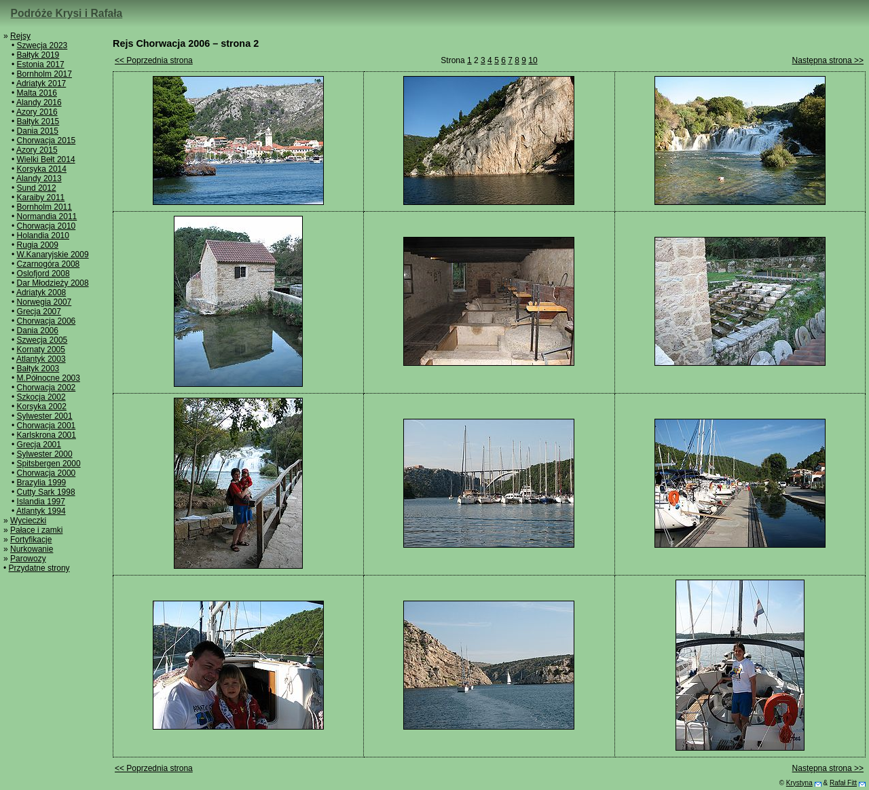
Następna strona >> (828, 60)
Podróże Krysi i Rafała (67, 13)
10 (532, 60)
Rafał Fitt (843, 783)
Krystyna (799, 783)
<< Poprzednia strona (154, 60)
